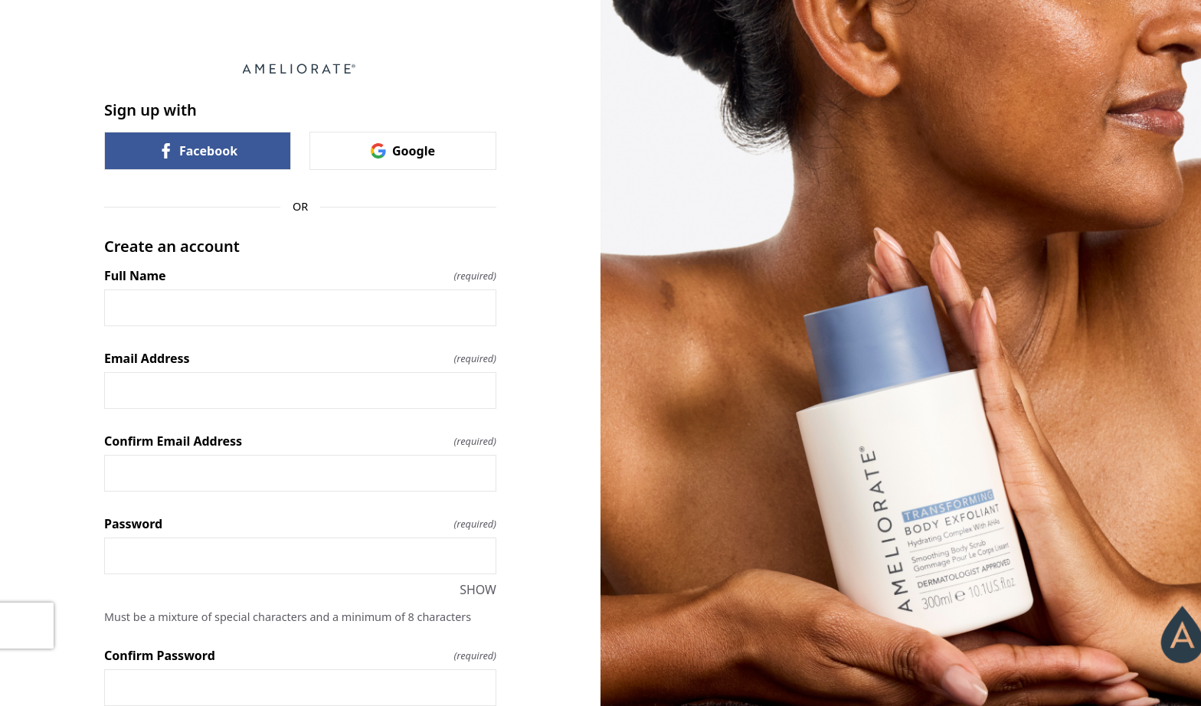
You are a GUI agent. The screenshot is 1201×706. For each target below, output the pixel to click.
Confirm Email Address (300, 441)
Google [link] (403, 150)
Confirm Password (300, 655)
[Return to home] (300, 69)
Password (300, 523)
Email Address (300, 358)
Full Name (300, 275)
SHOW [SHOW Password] (478, 589)
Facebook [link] (197, 150)
